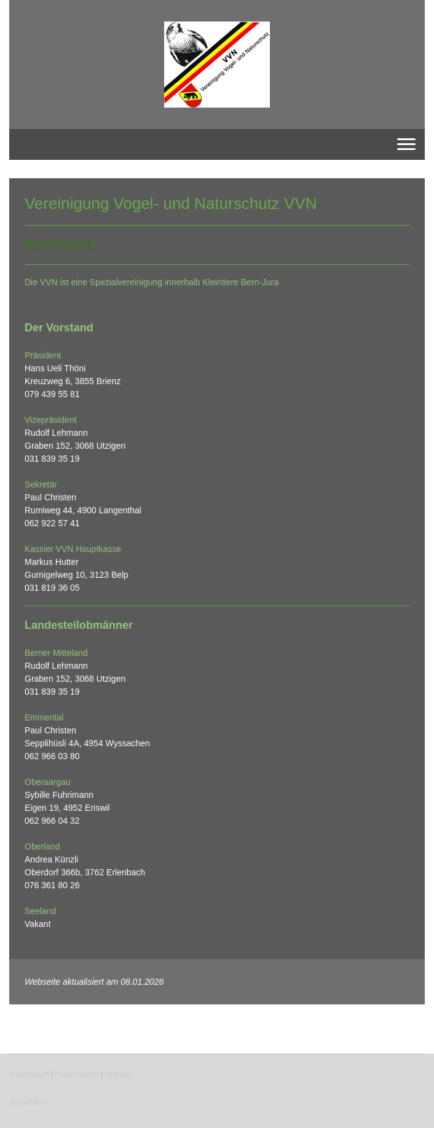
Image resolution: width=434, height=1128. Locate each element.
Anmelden (27, 1101)
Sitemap (119, 1074)
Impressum (29, 1074)
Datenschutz (77, 1074)
